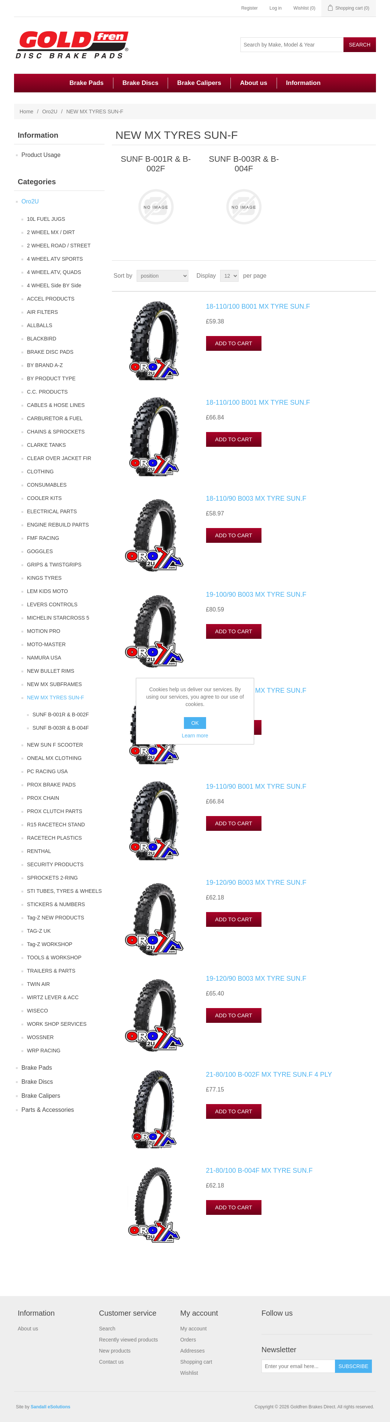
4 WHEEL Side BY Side (54, 285)
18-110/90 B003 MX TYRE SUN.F (256, 498)
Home (26, 111)
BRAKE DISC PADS (50, 352)
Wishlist (189, 1373)
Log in (276, 8)
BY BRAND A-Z (45, 365)
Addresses (192, 1351)
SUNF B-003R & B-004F (60, 728)
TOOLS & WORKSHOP (54, 957)
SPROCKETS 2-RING (52, 878)
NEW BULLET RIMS (50, 671)
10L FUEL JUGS (46, 219)
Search (107, 1329)
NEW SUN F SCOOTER (55, 745)
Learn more (195, 736)
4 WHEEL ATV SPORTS (55, 259)
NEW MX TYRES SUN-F (55, 697)
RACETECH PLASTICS (54, 838)
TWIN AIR (38, 984)
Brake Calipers (199, 82)
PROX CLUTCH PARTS (54, 811)
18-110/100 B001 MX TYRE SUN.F (258, 306)
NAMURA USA (44, 658)
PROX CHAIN (43, 798)
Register (249, 8)
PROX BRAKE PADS (51, 785)
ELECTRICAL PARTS (52, 511)
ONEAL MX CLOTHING (54, 758)
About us (253, 82)
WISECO (37, 1011)
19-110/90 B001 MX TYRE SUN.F (256, 690)
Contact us (111, 1362)
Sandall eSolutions (50, 1406)
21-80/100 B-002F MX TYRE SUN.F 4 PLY (269, 1074)
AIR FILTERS (42, 312)
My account (193, 1329)
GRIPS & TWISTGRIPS (54, 565)
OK (195, 723)
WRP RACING (44, 1050)
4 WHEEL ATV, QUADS (54, 272)
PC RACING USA (47, 771)
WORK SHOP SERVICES (56, 1024)
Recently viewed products (128, 1340)
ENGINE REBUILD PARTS (58, 525)
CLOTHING (40, 471)
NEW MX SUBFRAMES (54, 684)
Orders (188, 1340)
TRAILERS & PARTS (51, 971)
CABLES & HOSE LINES (56, 405)
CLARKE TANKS (46, 445)
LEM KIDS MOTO (47, 591)
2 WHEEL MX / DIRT (51, 232)
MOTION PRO (43, 631)
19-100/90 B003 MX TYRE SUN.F (256, 594)
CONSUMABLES (46, 485)
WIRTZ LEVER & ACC (53, 997)
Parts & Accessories (47, 1110)
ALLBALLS (39, 325)
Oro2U (49, 111)
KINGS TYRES (44, 578)
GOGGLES (40, 551)
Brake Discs (140, 82)
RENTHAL (39, 851)
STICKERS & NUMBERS (56, 904)
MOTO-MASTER (46, 644)
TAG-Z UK (39, 931)
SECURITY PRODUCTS (55, 864)
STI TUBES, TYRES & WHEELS (64, 891)
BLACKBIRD (41, 339)
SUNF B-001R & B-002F (60, 714)
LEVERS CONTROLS (52, 604)
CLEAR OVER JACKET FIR (59, 458)
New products (115, 1351)
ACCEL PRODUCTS (51, 299)
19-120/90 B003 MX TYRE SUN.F (256, 882)
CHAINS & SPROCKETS (56, 432)
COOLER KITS (44, 498)
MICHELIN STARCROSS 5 (58, 618)
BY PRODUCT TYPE (51, 378)
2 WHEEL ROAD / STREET (58, 246)
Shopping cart (196, 1362)
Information (303, 82)
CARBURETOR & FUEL (55, 418)
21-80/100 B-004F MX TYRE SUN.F (259, 1170)
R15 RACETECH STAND (56, 824)
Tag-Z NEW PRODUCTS (55, 918)
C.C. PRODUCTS (47, 392)
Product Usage (41, 155)
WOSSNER (40, 1037)
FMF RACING (43, 538)
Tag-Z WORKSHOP (49, 944)
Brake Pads (86, 82)
